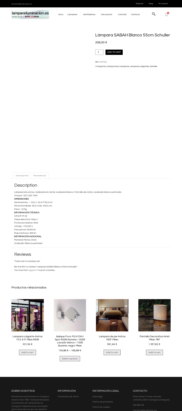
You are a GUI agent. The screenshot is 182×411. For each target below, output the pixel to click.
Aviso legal (97, 365)
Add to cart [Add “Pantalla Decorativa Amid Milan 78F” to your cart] (154, 321)
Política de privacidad (102, 371)
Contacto (136, 14)
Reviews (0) (40, 144)
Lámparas (72, 14)
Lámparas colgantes (139, 66)
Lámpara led (113, 66)
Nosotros (139, 4)
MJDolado (53, 405)
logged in (32, 239)
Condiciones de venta (68, 365)
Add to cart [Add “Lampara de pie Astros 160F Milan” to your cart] (112, 321)
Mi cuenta (163, 4)
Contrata (122, 14)
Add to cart (114, 52)
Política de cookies (101, 376)
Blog (151, 4)
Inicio (59, 14)
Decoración (106, 14)
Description (22, 144)
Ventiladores (88, 14)
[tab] (22, 144)
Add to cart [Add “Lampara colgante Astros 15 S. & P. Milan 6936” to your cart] (27, 321)
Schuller (153, 66)
